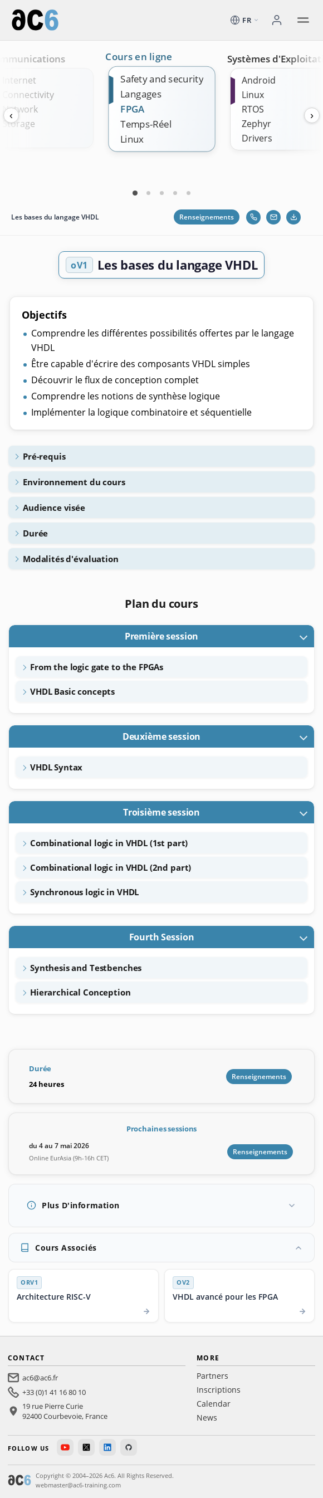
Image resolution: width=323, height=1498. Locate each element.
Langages (140, 93)
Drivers (257, 138)
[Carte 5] (188, 192)
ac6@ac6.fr (40, 1378)
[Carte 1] (134, 192)
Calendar (214, 1403)
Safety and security (161, 78)
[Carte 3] (161, 192)
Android (259, 80)
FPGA (132, 109)
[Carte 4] (175, 192)
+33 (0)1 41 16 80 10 (54, 1392)
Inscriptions (219, 1389)
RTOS (253, 109)
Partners (212, 1375)
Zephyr (256, 124)
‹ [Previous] (11, 115)
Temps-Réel (146, 124)
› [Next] (312, 115)
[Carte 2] (148, 192)
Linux (132, 139)
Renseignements (206, 217)
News (207, 1417)
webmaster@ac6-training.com (78, 1485)
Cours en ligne (139, 57)
